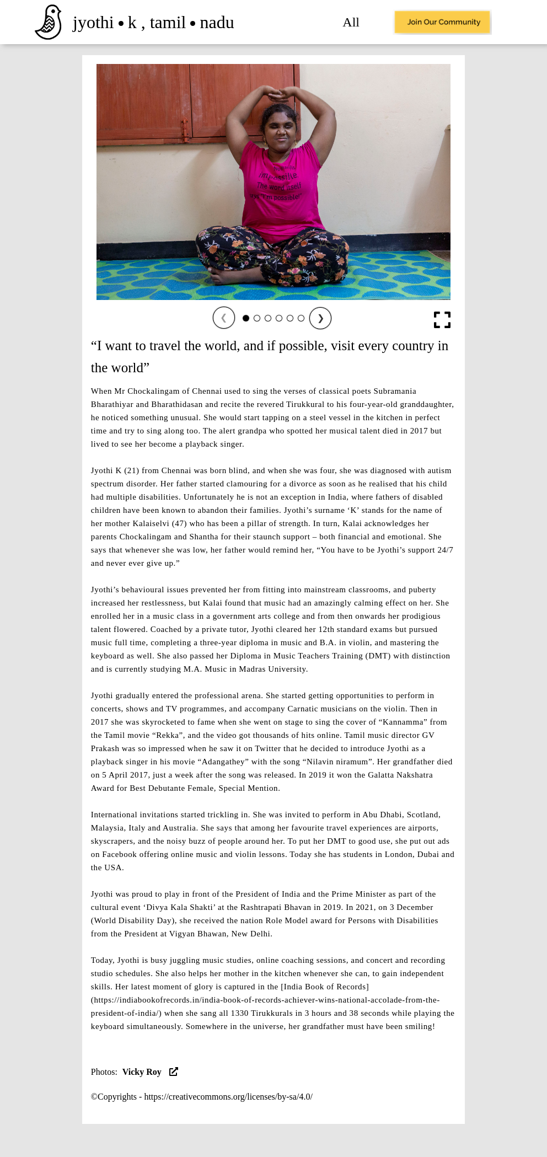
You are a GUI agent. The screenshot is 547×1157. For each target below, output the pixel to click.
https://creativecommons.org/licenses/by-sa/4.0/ (228, 1096)
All (351, 22)
